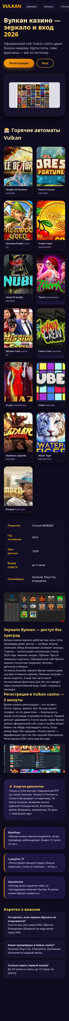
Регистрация (18, 63)
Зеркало (31, 6)
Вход (45, 63)
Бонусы (48, 6)
